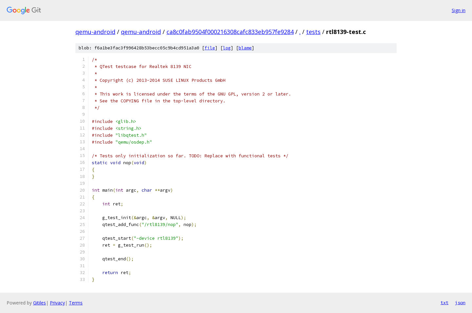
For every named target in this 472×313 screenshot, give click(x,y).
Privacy (57, 303)
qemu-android (95, 32)
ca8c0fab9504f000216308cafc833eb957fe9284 (230, 32)
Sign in (458, 10)
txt (444, 302)
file (210, 48)
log (227, 48)
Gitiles (39, 303)
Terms (76, 303)
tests (313, 32)
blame (245, 48)
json (460, 302)
